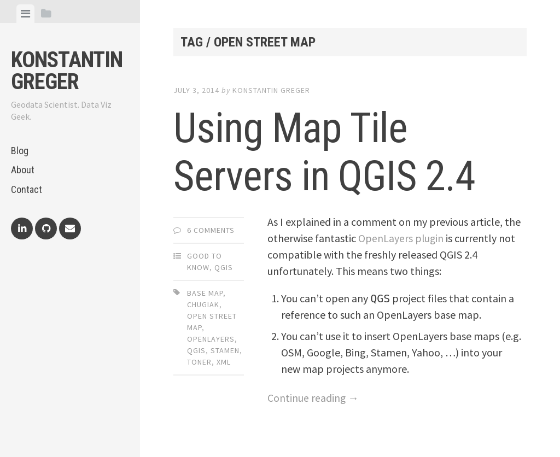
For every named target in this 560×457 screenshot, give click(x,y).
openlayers (211, 339)
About (22, 169)
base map (205, 293)
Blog (19, 150)
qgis (196, 350)
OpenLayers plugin (401, 238)
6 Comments (211, 230)
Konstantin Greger (66, 71)
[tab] (25, 13)
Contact (26, 189)
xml (224, 362)
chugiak (203, 304)
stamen (225, 350)
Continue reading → (313, 398)
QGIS (223, 267)
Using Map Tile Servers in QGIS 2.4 (332, 151)
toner (199, 362)
